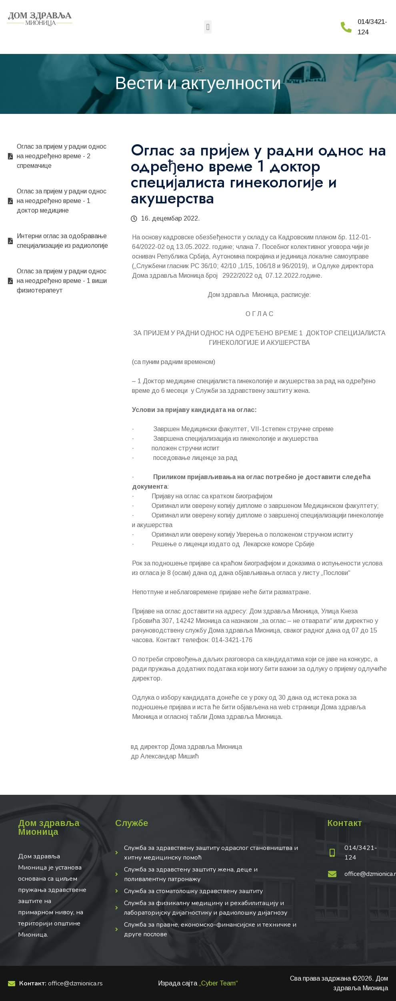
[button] (208, 27)
